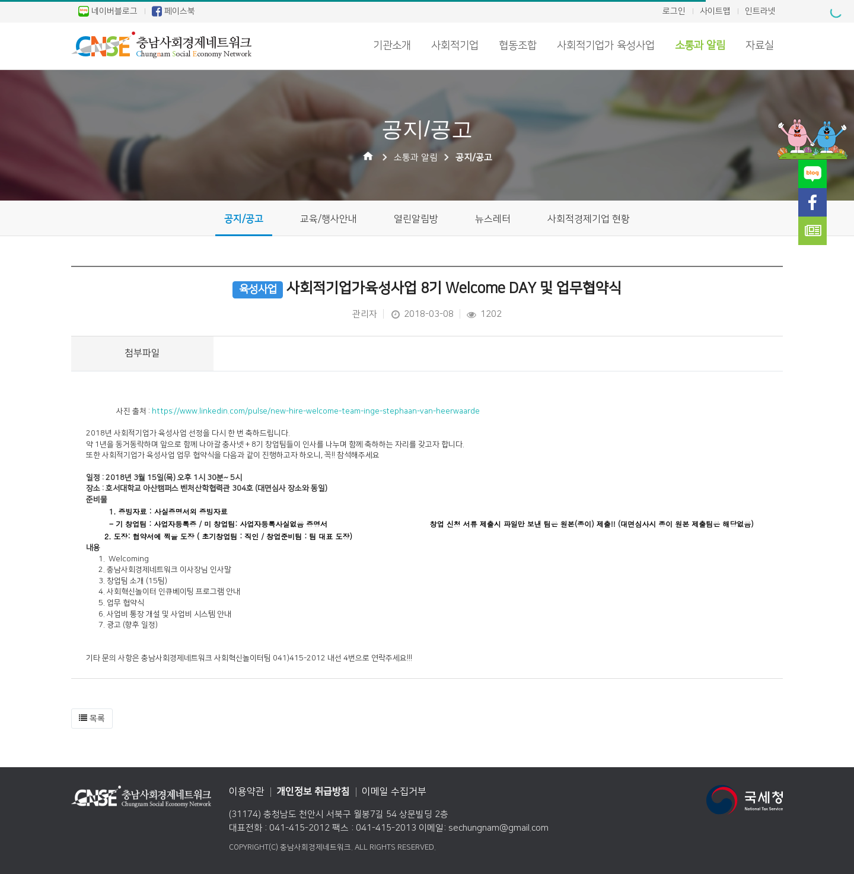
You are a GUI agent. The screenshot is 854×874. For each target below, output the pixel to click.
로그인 (674, 11)
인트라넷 (760, 11)
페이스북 (173, 11)
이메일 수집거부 (394, 791)
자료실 (759, 46)
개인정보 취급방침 (313, 791)
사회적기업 (455, 46)
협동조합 (518, 46)
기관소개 (392, 46)
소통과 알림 (700, 46)
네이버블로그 (108, 11)
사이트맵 (715, 11)
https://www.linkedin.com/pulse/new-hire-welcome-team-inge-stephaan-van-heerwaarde (316, 411)
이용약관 (247, 791)
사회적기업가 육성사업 (606, 46)
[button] (92, 718)
